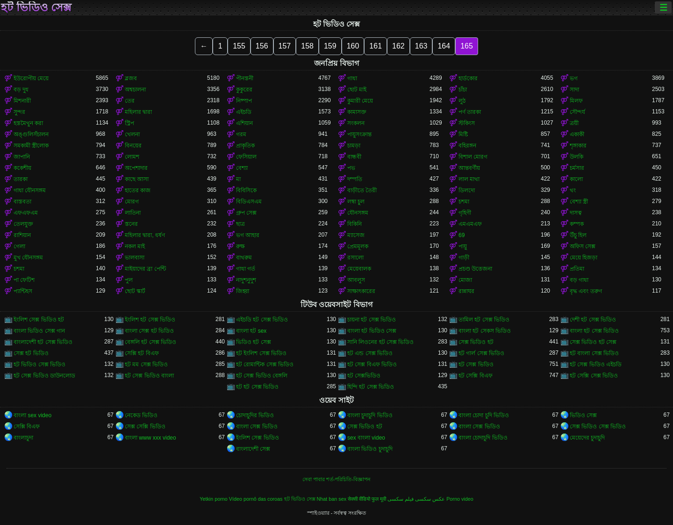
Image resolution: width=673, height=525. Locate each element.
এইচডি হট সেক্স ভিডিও (262, 319)
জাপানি (22, 157)
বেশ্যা (242, 168)
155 (239, 46)
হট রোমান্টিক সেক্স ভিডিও (265, 364)
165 (466, 46)
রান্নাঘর (466, 291)
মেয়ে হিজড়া (583, 257)
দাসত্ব (576, 213)
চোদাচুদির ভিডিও (255, 415)
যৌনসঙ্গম (357, 213)
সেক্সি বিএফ (27, 426)
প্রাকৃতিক (245, 145)
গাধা (352, 78)
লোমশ (132, 157)
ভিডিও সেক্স (583, 415)
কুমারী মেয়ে (360, 101)
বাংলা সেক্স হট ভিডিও (149, 331)
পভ (351, 168)
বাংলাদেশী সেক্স (253, 449)
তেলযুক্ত (23, 224)
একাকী (577, 134)
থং (573, 190)
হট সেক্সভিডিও (363, 375)
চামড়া (353, 145)
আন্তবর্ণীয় (469, 168)
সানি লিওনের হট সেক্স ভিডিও (380, 342)
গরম (241, 134)
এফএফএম (26, 213)
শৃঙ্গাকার (578, 145)
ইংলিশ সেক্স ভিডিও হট (39, 319)
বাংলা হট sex (251, 331)
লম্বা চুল (356, 201)
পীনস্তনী (244, 78)
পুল (129, 280)
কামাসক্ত (356, 112)
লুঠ (461, 101)
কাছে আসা (137, 179)
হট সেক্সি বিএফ (475, 375)
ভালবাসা (134, 257)
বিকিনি (354, 224)
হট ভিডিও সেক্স (36, 7)
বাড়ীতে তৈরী (362, 190)
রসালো (355, 257)
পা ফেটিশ (24, 280)
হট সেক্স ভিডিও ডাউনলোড (44, 375)
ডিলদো (466, 190)
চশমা (463, 201)
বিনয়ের (133, 145)
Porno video (459, 499)
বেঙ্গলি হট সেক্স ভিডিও (150, 342)
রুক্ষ (240, 246)
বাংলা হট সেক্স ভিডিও (594, 331)
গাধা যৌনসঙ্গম (30, 190)
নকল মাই (135, 246)
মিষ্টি (463, 134)
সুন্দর (19, 112)
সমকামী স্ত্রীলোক (31, 145)
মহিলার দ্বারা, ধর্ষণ (145, 235)
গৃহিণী (464, 213)
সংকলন (356, 123)
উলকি (576, 157)
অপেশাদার (136, 168)
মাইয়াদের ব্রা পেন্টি (145, 269)
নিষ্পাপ (244, 101)
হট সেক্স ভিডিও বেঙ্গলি (261, 375)
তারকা (21, 179)
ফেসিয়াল (246, 157)
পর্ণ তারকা (469, 112)
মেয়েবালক (359, 269)
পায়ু (462, 246)
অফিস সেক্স (582, 246)
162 (398, 46)
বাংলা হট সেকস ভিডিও (484, 331)
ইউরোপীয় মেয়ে (31, 78)
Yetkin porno (214, 499)
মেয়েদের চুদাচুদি (587, 437)
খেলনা (132, 134)
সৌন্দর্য (577, 112)
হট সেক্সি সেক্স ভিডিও (594, 375)
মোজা (465, 280)
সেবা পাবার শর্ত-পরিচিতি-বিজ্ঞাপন (336, 479)
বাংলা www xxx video (150, 437)
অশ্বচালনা (135, 89)
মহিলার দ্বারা (138, 112)
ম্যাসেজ (356, 235)
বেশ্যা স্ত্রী (579, 201)
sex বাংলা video (366, 437)
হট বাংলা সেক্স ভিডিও (594, 353)
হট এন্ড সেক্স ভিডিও (370, 353)
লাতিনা (133, 213)
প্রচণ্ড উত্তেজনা (475, 269)
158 (307, 46)
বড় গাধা (579, 280)
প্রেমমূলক (357, 246)
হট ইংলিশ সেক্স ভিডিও (261, 353)
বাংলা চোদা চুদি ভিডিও (483, 415)
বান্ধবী (354, 157)
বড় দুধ (21, 89)
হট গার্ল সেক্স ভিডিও (481, 353)
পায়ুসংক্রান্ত (359, 134)
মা (238, 179)
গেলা (19, 246)
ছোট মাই (356, 89)
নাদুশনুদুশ (246, 280)
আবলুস (356, 280)
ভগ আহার (247, 235)
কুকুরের (244, 89)
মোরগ (132, 201)
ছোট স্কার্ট (135, 291)
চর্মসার (577, 168)
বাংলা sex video (32, 415)
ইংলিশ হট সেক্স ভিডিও (150, 319)
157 (285, 46)
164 (443, 46)
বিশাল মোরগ (472, 157)
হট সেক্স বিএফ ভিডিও (372, 364)
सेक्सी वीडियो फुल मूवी (367, 499)
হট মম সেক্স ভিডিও (146, 364)
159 (330, 46)
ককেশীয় (22, 168)
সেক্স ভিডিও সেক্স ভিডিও (598, 426)
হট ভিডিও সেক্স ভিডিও (39, 364)
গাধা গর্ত (245, 269)
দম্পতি (354, 179)
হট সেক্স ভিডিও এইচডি (596, 364)
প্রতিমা (577, 269)
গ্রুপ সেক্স (246, 213)
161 (375, 46)
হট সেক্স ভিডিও (476, 364)
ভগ (574, 78)
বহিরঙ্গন (467, 145)
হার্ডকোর (468, 78)
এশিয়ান (244, 123)
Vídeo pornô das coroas (256, 499)
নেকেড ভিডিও (141, 415)
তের (130, 101)
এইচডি (243, 112)
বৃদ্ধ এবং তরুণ (586, 291)
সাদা (574, 89)
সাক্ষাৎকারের (361, 291)
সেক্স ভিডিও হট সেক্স (593, 342)
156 (262, 46)
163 (421, 46)
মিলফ (576, 101)
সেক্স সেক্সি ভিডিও (145, 426)
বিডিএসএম (249, 201)
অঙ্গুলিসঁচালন (31, 134)
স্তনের (131, 224)
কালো (576, 179)
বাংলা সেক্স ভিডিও (257, 426)
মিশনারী (22, 101)
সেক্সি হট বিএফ (142, 353)
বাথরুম (244, 257)
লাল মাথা (469, 179)
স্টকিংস (466, 123)
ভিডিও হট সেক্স (253, 342)
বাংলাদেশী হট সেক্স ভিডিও (43, 342)
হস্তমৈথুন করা (28, 123)
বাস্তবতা (22, 201)
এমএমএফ (470, 224)
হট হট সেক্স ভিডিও (257, 387)
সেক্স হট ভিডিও (31, 353)
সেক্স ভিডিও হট (476, 342)
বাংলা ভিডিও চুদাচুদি (370, 449)
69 (461, 235)
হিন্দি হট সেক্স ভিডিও (370, 387)
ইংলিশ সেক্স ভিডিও (257, 437)
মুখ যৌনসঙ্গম (28, 257)
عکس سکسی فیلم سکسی (416, 499)
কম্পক (577, 224)
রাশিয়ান (22, 235)
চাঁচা (462, 89)
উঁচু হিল (578, 235)
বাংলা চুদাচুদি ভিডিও (370, 415)
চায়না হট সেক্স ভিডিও (371, 319)
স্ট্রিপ (129, 123)
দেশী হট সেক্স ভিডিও (593, 319)
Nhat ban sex (332, 499)
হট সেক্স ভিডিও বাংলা (149, 375)
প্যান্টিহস (23, 291)
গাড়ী (463, 257)
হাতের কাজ (137, 190)
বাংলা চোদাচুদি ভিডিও (483, 437)
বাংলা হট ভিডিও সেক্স (371, 331)
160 (353, 46)
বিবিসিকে (246, 190)
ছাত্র (240, 224)
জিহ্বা (242, 291)
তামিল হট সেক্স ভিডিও (483, 319)
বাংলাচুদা (23, 437)
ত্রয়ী (574, 123)
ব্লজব (131, 78)
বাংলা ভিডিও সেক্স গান (39, 331)
